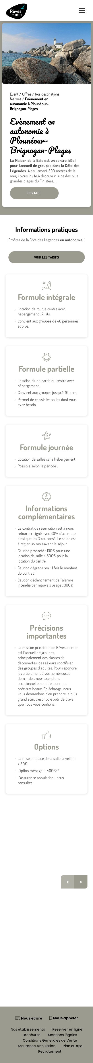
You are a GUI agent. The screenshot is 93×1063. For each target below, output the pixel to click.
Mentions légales (62, 1034)
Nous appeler (65, 1018)
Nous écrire (31, 1018)
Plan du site (72, 1045)
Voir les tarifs (46, 257)
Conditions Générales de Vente (50, 1040)
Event (14, 94)
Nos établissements (28, 1029)
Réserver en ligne (67, 1029)
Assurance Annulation (36, 1045)
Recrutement (50, 1051)
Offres (26, 94)
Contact (34, 193)
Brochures (32, 1034)
